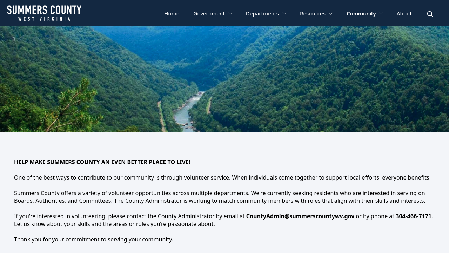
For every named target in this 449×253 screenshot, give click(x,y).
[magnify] (430, 14)
